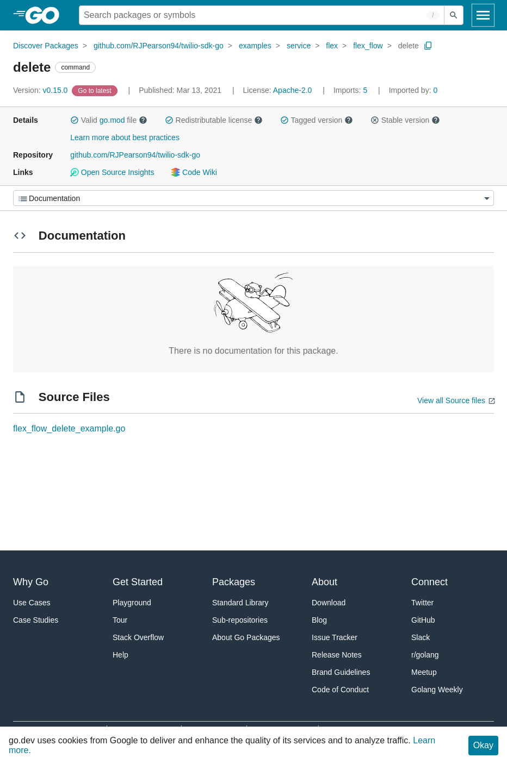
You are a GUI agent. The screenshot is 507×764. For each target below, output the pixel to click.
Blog (319, 620)
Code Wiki (194, 172)
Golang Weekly (437, 689)
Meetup (424, 672)
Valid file (108, 120)
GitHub (423, 620)
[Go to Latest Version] (95, 90)
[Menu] (253, 198)
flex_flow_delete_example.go (69, 428)
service (299, 45)
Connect (429, 582)
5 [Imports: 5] (351, 90)
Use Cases (31, 602)
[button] (74, 120)
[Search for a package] (261, 15)
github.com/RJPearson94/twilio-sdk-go (159, 45)
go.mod (112, 120)
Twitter (422, 602)
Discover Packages (45, 45)
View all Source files (451, 400)
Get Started (138, 582)
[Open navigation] (483, 15)
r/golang (425, 654)
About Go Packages (246, 637)
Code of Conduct (340, 689)
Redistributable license (214, 120)
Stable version (405, 120)
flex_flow (367, 45)
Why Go (30, 582)
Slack (420, 637)
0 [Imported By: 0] (413, 90)
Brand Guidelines (341, 672)
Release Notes (337, 654)
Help (120, 654)
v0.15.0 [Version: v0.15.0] (41, 90)
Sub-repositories (240, 620)
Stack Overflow (138, 637)
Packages (233, 582)
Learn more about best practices (125, 137)
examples (255, 45)
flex (332, 45)
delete (408, 45)
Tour (120, 620)
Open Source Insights (112, 172)
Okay (483, 745)
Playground (132, 602)
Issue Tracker (334, 637)
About (324, 582)
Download (328, 602)
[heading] (46, 15)
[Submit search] (453, 15)
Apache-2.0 (292, 90)
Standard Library (240, 602)
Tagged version (316, 120)
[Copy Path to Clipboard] (428, 46)
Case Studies (35, 620)
